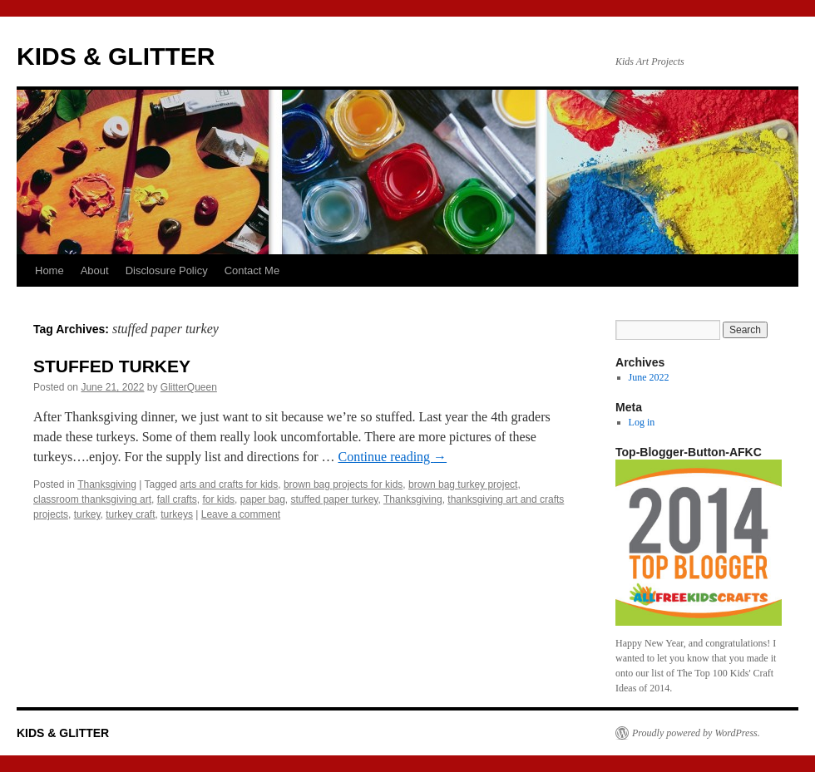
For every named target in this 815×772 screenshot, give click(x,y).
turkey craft (130, 514)
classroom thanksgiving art (92, 499)
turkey (87, 514)
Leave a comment (240, 514)
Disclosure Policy (167, 270)
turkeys (177, 514)
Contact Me (252, 270)
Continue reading (392, 457)
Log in (642, 422)
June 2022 (649, 377)
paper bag (262, 499)
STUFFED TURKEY (111, 366)
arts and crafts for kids (229, 484)
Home (49, 270)
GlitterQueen (189, 387)
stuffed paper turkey (334, 499)
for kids (218, 499)
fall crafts (177, 499)
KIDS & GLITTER (116, 56)
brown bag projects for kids (343, 484)
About (95, 270)
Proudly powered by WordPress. (696, 733)
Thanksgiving (106, 484)
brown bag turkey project (462, 484)
